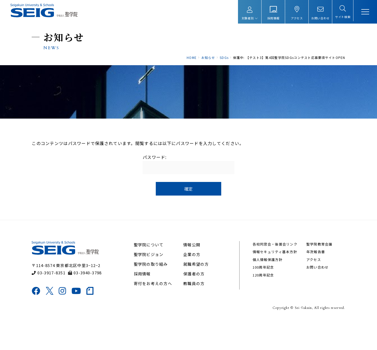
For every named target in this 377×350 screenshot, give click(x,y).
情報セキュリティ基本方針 (273, 281)
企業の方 (192, 283)
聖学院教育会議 (316, 273)
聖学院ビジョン (150, 283)
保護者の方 (194, 303)
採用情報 (144, 303)
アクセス (310, 288)
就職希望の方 (196, 293)
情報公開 (192, 274)
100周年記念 (262, 296)
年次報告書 (312, 281)
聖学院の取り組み (153, 293)
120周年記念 (262, 304)
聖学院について (150, 274)
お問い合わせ (314, 296)
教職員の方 (194, 312)
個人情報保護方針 (266, 288)
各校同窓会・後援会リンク (273, 273)
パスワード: (188, 184)
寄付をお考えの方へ (155, 312)
